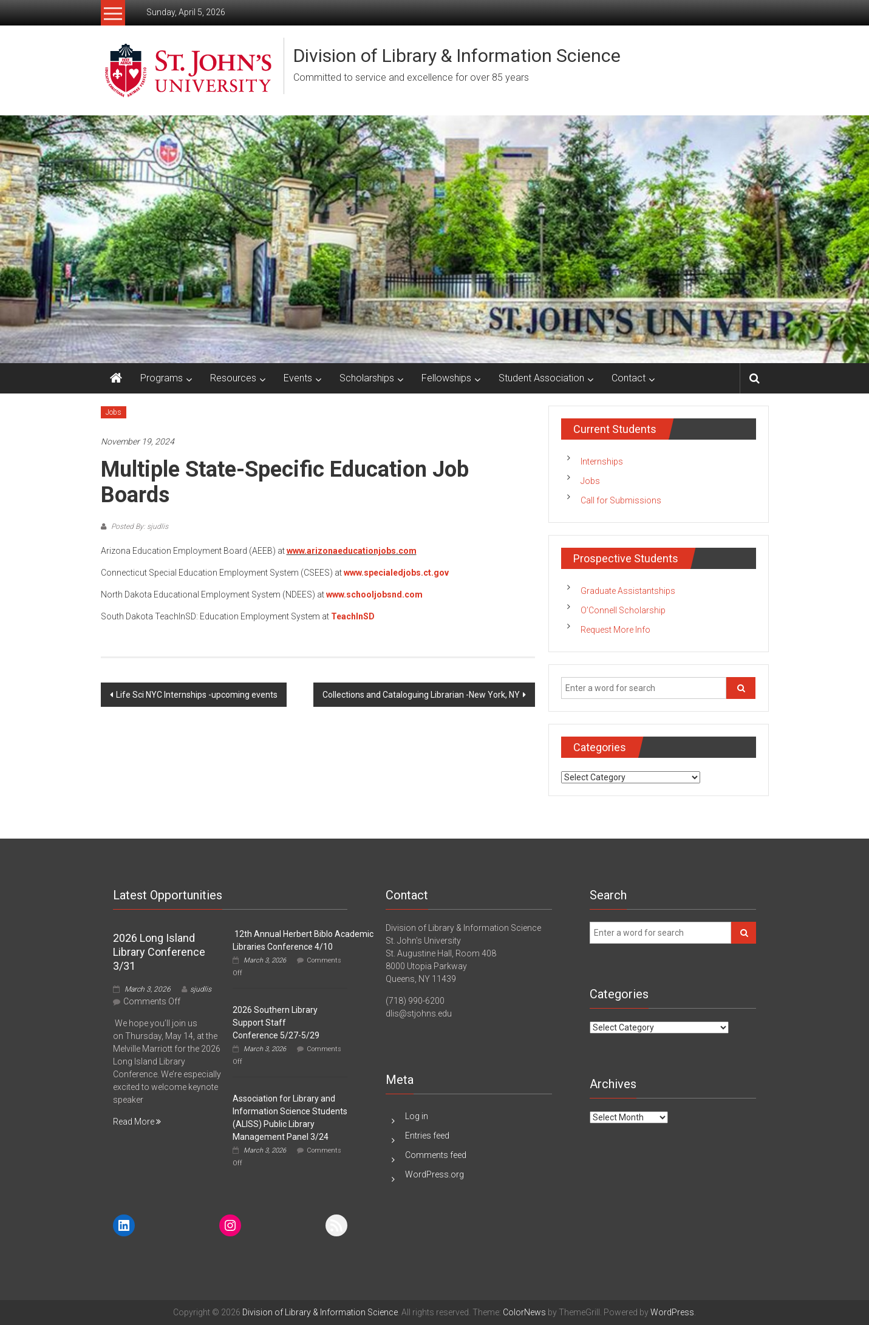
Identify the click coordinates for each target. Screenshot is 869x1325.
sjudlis (200, 989)
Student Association (541, 378)
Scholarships (366, 378)
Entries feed (427, 1135)
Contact (629, 378)
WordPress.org (434, 1174)
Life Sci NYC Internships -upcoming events (197, 695)
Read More (137, 1121)
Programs (161, 378)
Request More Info (615, 630)
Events (298, 378)
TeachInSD (353, 616)
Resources (233, 378)
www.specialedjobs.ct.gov (396, 572)
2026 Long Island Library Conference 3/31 (159, 952)
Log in (416, 1116)
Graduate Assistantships (628, 591)
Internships (602, 461)
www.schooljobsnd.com (374, 594)
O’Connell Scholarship (623, 610)
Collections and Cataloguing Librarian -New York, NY (421, 695)
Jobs (113, 412)
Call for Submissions (621, 500)
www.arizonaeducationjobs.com (352, 551)
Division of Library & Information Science (457, 55)
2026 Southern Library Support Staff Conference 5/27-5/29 (276, 1022)
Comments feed (435, 1155)
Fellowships (446, 378)
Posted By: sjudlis (138, 526)
